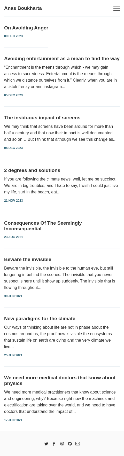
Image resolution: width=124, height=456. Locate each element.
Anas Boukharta (23, 8)
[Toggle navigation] (116, 8)
